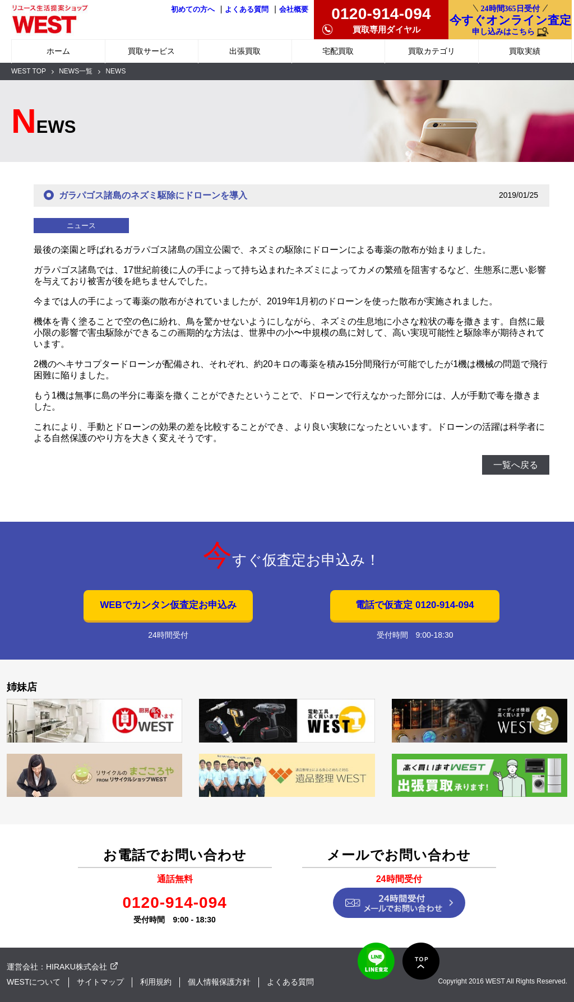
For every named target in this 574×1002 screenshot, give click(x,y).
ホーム (58, 51)
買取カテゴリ (431, 51)
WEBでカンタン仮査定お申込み (168, 605)
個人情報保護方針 (219, 981)
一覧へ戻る (515, 465)
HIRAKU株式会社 (76, 966)
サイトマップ (100, 981)
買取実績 (524, 51)
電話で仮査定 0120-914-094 (414, 605)
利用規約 (156, 981)
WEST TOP (28, 71)
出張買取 (245, 51)
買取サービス (151, 51)
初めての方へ (193, 9)
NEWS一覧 (75, 71)
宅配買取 (338, 51)
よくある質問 (247, 9)
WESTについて (34, 981)
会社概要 (293, 9)
